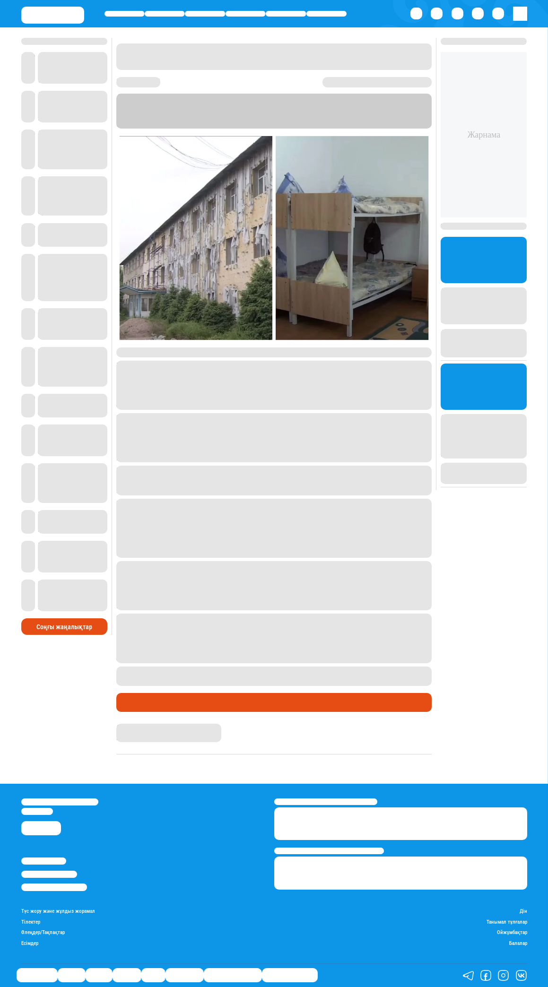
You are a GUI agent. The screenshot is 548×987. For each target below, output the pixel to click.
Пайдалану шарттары (54, 887)
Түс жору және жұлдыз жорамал (58, 911)
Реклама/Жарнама (49, 874)
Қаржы (164, 14)
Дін (523, 911)
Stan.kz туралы (43, 861)
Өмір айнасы (124, 14)
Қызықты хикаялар (233, 975)
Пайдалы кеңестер (290, 975)
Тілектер (30, 922)
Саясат (205, 14)
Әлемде (246, 14)
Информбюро (140, 124)
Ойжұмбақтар (512, 932)
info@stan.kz (37, 811)
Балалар (518, 943)
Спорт (286, 14)
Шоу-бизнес (326, 14)
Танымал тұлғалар (507, 922)
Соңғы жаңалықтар (64, 627)
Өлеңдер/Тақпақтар (43, 932)
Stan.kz (329, 115)
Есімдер (29, 943)
